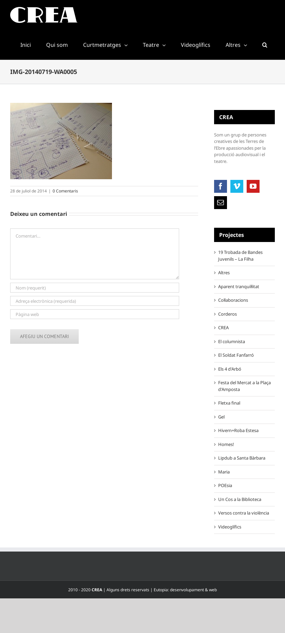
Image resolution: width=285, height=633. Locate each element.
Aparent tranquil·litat (238, 286)
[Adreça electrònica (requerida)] (94, 301)
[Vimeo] (236, 186)
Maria (224, 472)
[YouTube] (253, 186)
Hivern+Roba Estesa (238, 430)
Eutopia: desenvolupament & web (185, 590)
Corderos (227, 314)
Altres (224, 272)
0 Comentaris (65, 191)
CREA (223, 327)
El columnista (231, 341)
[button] (264, 45)
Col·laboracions (233, 300)
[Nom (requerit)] (94, 288)
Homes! (226, 444)
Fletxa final (229, 403)
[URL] (94, 314)
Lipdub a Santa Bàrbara (241, 458)
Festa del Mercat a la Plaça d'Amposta (244, 385)
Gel (221, 417)
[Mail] (220, 202)
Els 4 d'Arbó (229, 369)
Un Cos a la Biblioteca (239, 499)
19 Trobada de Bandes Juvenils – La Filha (240, 255)
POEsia (225, 485)
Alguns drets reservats (128, 590)
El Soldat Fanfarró (236, 355)
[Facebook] (220, 186)
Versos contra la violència (243, 513)
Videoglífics (229, 527)
